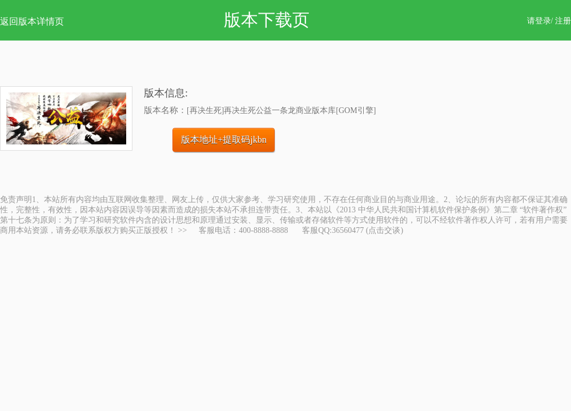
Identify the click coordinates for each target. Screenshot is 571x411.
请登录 (539, 21)
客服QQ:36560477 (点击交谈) (352, 230)
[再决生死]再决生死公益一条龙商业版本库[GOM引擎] (281, 110)
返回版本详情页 (32, 21)
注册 (563, 21)
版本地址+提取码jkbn (223, 139)
